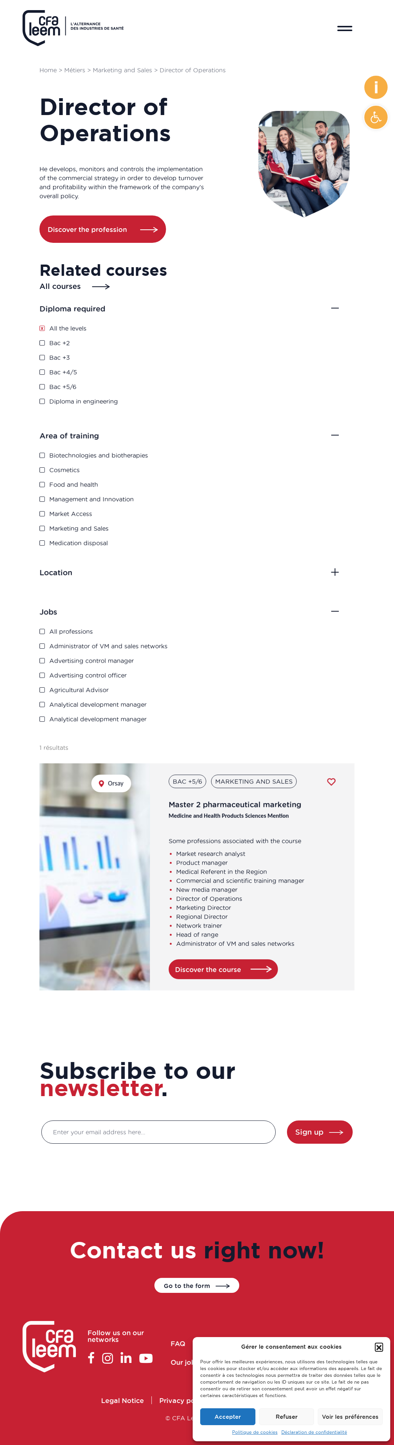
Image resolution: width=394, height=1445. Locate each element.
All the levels (78, 331)
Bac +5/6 (73, 384)
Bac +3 (70, 357)
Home (48, 70)
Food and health (83, 485)
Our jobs (192, 1360)
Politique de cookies (255, 1432)
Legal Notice (129, 1400)
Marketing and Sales (122, 70)
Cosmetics (75, 471)
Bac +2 (70, 344)
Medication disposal (88, 539)
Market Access (80, 512)
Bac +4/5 (73, 371)
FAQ (185, 1343)
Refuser (286, 1417)
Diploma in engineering (92, 398)
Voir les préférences (350, 1417)
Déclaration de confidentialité (314, 1432)
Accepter (227, 1417)
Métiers (75, 70)
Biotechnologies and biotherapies (106, 458)
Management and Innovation (99, 498)
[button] (376, 117)
